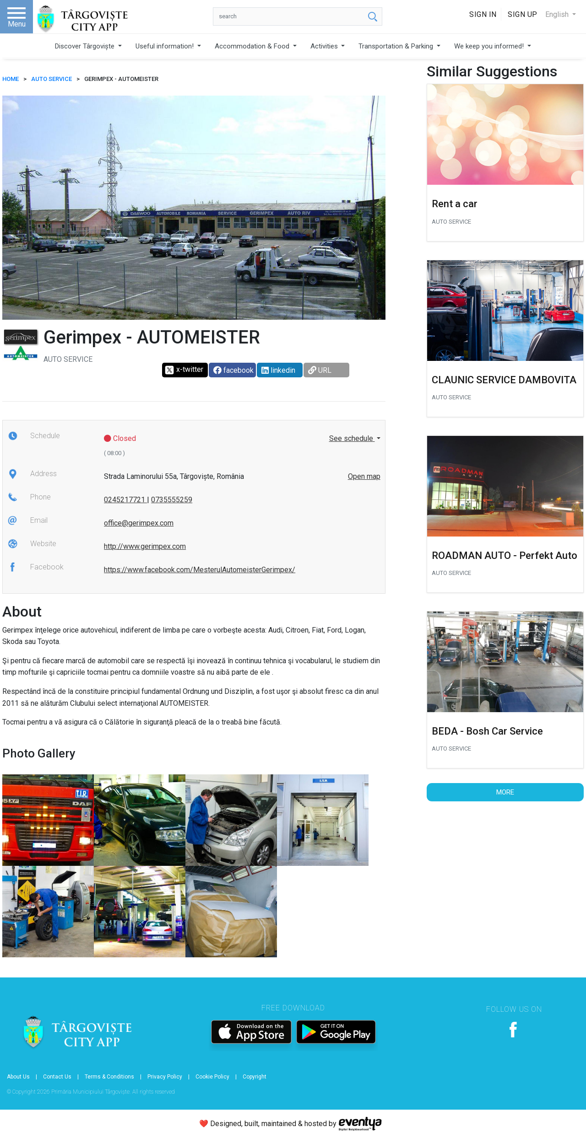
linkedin (278, 370)
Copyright (254, 1077)
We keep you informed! (490, 46)
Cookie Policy (212, 1077)
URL (319, 370)
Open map (364, 476)
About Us (18, 1077)
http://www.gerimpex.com (145, 546)
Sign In (483, 14)
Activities (325, 46)
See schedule (352, 438)
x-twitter (183, 370)
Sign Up (522, 14)
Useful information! (165, 46)
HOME (10, 78)
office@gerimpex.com (139, 523)
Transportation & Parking (396, 46)
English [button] (557, 14)
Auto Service (51, 78)
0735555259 (171, 499)
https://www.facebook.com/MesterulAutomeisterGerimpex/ (199, 569)
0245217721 (125, 499)
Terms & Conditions (109, 1077)
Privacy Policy (164, 1077)
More (505, 792)
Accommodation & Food (253, 46)
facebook (233, 370)
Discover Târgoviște (85, 46)
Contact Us (57, 1077)
